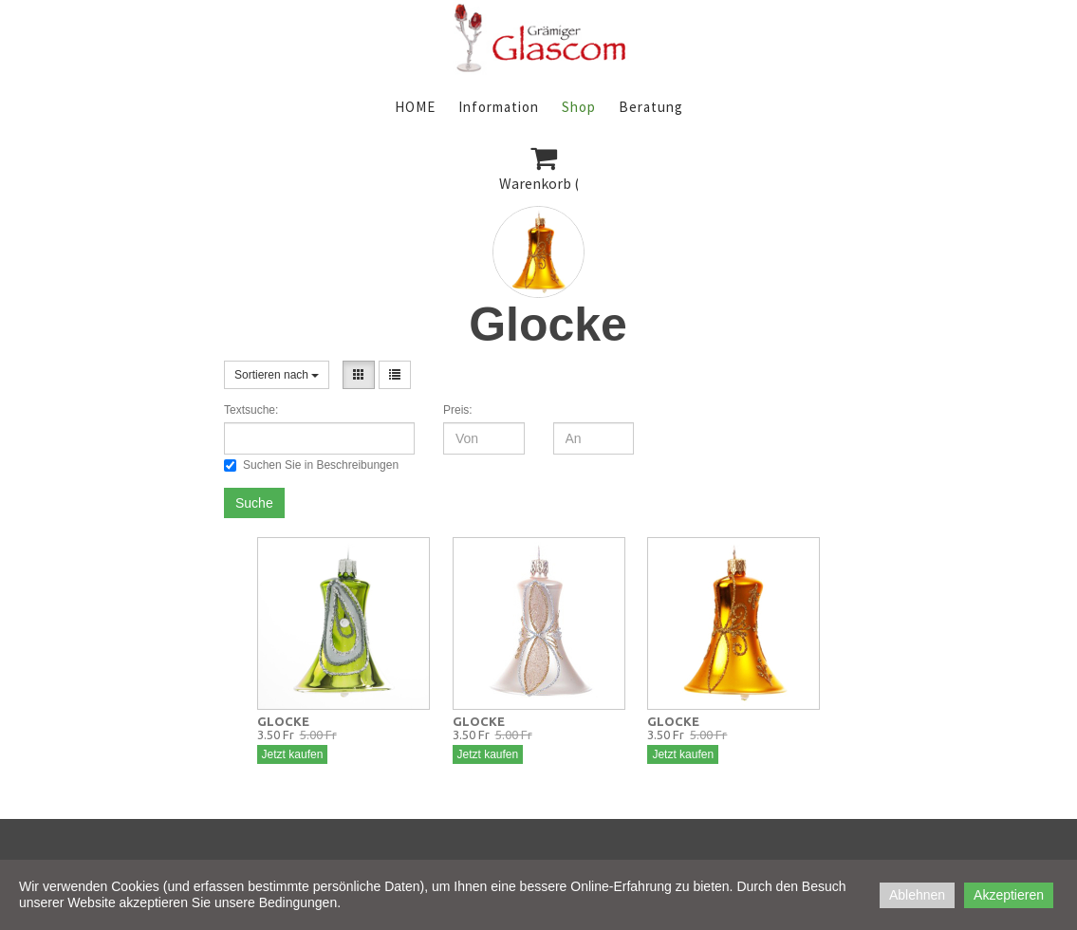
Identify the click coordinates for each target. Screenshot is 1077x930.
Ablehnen (917, 894)
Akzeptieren (1009, 894)
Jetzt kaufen (293, 754)
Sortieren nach (276, 374)
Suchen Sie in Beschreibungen (311, 465)
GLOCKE (283, 721)
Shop (579, 107)
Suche (254, 503)
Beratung (651, 107)
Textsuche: (251, 410)
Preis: (458, 410)
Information (498, 107)
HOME (415, 107)
